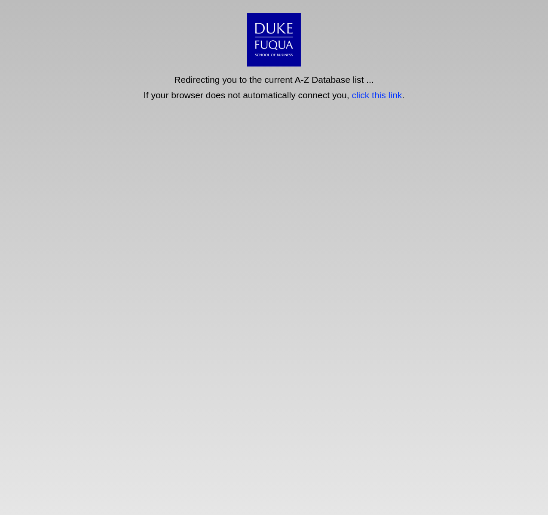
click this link (377, 95)
